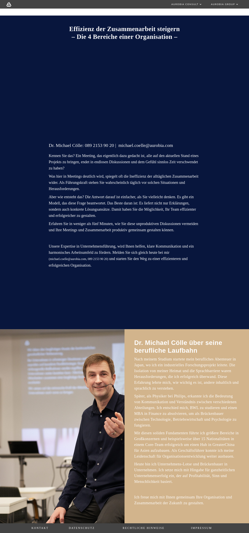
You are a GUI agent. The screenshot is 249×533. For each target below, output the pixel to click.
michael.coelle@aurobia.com (145, 145)
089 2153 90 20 (99, 145)
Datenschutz (82, 528)
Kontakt (40, 528)
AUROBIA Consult (185, 4)
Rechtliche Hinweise (144, 528)
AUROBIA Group (223, 4)
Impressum (201, 528)
